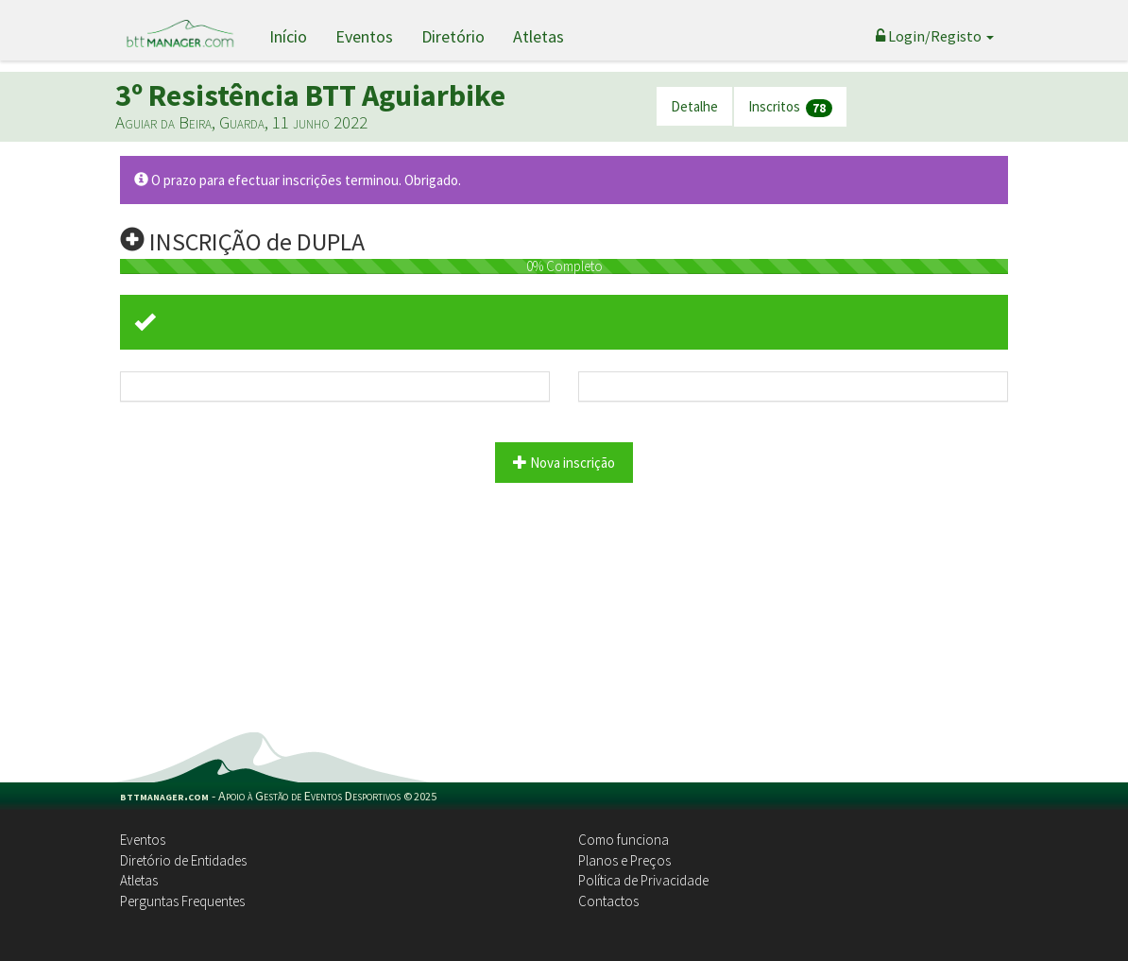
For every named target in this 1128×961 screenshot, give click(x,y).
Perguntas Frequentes (182, 901)
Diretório (453, 36)
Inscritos (790, 107)
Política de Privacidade (643, 880)
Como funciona (623, 840)
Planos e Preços (624, 860)
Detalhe (694, 106)
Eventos (364, 36)
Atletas (538, 36)
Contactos (608, 901)
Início (288, 36)
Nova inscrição (564, 463)
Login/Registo (935, 35)
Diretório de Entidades (183, 860)
